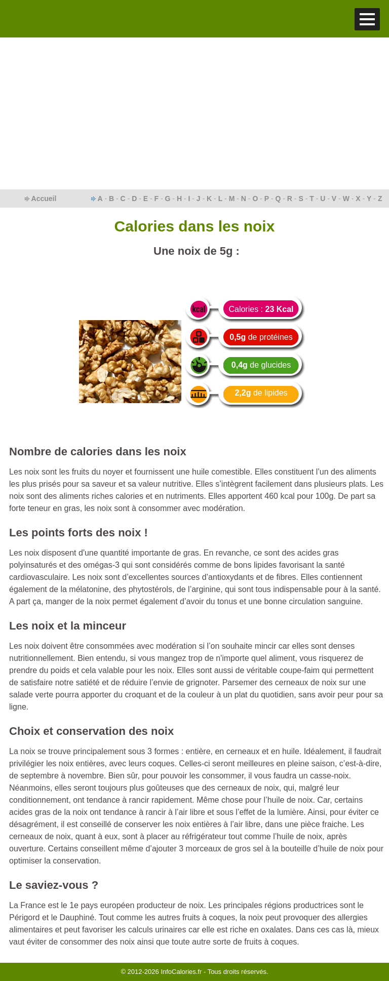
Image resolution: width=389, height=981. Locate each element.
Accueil (44, 198)
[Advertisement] (194, 113)
